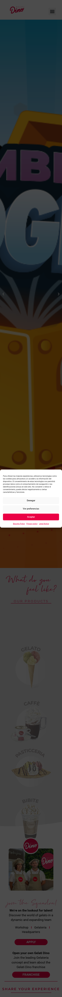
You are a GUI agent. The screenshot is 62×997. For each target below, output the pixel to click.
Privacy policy (32, 524)
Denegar (31, 500)
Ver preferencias (31, 508)
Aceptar (31, 517)
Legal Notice (44, 524)
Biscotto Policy (19, 524)
